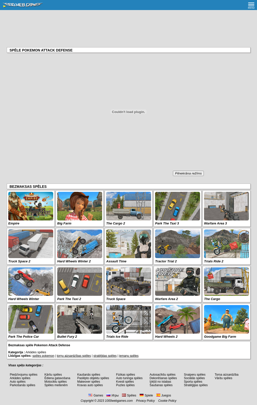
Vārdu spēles (223, 378)
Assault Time (116, 261)
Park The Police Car (23, 336)
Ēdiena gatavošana (57, 378)
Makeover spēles (88, 381)
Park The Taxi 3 (167, 223)
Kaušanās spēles (88, 374)
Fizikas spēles (125, 374)
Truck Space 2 (19, 261)
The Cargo (212, 299)
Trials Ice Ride (117, 336)
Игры (112, 395)
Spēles (129, 395)
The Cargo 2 (115, 223)
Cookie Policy (167, 400)
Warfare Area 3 (215, 223)
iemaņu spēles (129, 356)
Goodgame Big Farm (220, 336)
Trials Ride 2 (213, 261)
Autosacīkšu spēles (162, 374)
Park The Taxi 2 (69, 299)
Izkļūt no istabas (160, 381)
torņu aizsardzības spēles (74, 356)
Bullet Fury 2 (67, 336)
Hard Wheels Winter (23, 299)
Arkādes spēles (20, 378)
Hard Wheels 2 (166, 336)
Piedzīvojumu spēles (23, 374)
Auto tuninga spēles (129, 378)
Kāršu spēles (53, 374)
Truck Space (115, 299)
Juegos (163, 395)
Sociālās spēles (194, 378)
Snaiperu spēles (195, 374)
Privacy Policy (145, 400)
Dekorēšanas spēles (163, 378)
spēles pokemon (43, 356)
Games (95, 395)
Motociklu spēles (55, 381)
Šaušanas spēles (161, 385)
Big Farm (64, 223)
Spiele (146, 395)
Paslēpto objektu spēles (93, 378)
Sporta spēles (193, 381)
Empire (13, 223)
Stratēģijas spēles (196, 385)
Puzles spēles (125, 385)
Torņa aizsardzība (226, 374)
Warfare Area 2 (166, 299)
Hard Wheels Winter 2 (74, 261)
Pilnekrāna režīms (188, 173)
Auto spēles (18, 381)
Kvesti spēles (125, 381)
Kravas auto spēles (90, 385)
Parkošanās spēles (22, 385)
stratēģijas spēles (105, 356)
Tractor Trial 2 (166, 261)
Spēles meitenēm (56, 385)
